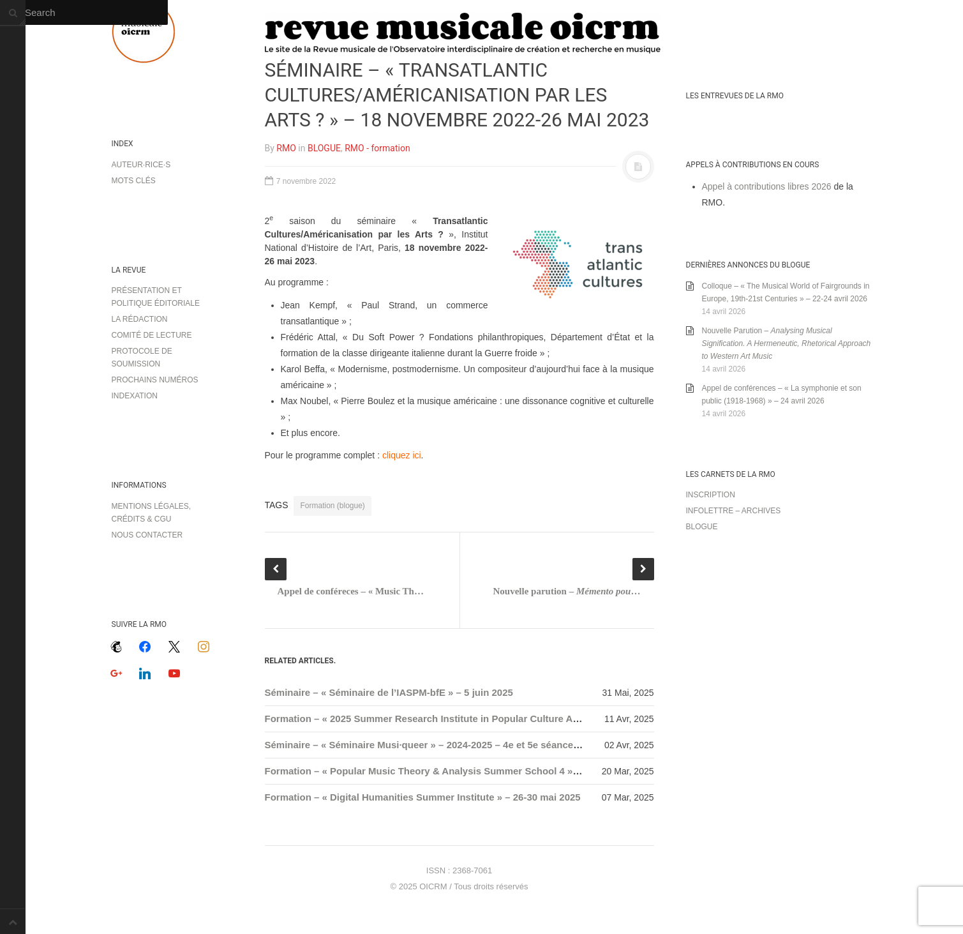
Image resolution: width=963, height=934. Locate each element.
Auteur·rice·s (141, 164)
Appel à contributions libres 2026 (767, 186)
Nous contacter (147, 535)
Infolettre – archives (733, 510)
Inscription (710, 494)
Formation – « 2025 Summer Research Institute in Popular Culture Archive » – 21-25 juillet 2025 (480, 718)
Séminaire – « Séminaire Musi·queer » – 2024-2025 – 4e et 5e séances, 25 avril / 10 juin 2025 (472, 744)
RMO (285, 148)
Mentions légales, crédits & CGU (151, 512)
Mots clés (134, 180)
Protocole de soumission (142, 357)
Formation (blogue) (332, 505)
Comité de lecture (152, 335)
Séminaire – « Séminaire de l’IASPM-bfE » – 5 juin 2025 (389, 692)
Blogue (702, 526)
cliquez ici (401, 455)
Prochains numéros (155, 379)
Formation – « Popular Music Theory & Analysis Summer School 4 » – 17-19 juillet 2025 (462, 770)
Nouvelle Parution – (786, 343)
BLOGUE (324, 148)
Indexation (135, 395)
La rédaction (140, 319)
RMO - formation (377, 148)
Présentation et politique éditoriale (156, 297)
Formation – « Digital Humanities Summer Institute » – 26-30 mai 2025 (423, 797)
